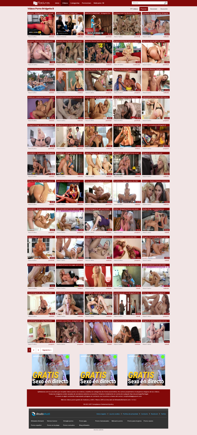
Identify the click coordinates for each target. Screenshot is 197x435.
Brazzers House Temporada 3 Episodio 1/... (41, 69)
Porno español (36, 425)
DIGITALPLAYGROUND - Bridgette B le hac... (97, 13)
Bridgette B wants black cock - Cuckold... (153, 153)
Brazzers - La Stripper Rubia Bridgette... (98, 321)
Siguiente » (46, 350)
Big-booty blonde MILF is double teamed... (154, 41)
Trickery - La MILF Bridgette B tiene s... (98, 237)
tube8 (167, 232)
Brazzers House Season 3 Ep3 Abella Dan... (69, 41)
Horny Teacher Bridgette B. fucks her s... (69, 69)
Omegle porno (68, 421)
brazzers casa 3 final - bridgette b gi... (69, 321)
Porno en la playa (53, 425)
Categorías (74, 3)
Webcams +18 (99, 3)
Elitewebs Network (37, 421)
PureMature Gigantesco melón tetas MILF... (69, 237)
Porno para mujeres (135, 421)
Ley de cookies (114, 414)
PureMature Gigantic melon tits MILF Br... (126, 181)
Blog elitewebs (84, 425)
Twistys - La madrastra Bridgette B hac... (154, 125)
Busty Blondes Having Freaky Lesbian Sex (127, 125)
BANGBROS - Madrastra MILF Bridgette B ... (41, 153)
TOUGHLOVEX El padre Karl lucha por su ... (69, 97)
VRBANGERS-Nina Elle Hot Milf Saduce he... (155, 97)
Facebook (154, 414)
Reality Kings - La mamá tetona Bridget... (153, 209)
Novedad (153, 9)
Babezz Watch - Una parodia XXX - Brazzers (125, 237)
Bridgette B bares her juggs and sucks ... (70, 265)
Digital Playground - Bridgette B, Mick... (98, 153)
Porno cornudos (69, 425)
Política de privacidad (130, 414)
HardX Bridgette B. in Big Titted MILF (40, 293)
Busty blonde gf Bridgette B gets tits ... (98, 97)
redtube (51, 37)
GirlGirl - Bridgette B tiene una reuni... (126, 209)
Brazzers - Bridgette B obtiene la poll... (41, 13)
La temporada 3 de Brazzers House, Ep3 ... (126, 13)
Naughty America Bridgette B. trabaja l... (155, 237)
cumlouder (136, 65)
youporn (109, 93)
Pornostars (86, 3)
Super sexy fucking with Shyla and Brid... (68, 181)
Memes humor (52, 421)
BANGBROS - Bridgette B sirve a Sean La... (69, 153)
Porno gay (83, 421)
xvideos (80, 93)
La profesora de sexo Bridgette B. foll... (127, 293)
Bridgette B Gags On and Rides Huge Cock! (40, 125)
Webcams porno (117, 421)
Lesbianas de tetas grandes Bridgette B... (155, 13)
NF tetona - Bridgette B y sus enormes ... (41, 265)
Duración (164, 9)
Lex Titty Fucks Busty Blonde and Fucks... (96, 69)
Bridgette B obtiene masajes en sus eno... (155, 321)
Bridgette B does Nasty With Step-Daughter (97, 125)
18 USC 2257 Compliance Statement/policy (98, 404)
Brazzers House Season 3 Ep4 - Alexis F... (98, 41)
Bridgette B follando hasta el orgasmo (127, 41)
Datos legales (101, 414)
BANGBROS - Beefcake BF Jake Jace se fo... (98, 293)
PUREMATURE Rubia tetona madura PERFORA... (68, 293)
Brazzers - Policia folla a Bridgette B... (40, 41)
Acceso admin (98, 430)
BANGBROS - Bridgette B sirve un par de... (126, 153)
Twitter (163, 414)
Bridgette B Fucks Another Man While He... (69, 125)
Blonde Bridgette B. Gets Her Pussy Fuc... (126, 97)
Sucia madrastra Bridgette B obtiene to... (97, 181)
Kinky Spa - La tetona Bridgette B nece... (154, 293)
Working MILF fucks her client (95, 265)
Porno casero (148, 421)
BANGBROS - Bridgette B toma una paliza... (39, 209)
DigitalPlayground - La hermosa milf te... (40, 237)
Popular (144, 9)
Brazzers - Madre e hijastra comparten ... (156, 181)
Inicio (57, 3)
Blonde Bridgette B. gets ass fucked (97, 209)
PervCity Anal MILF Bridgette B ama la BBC (40, 181)
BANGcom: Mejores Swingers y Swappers (153, 69)
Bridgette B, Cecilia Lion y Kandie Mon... (127, 321)
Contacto (144, 414)
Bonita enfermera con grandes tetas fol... (126, 265)
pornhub (109, 37)
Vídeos (65, 3)
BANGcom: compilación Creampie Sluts (41, 97)
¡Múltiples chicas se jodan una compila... (67, 13)
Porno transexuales (102, 421)
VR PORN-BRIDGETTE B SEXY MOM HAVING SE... (68, 209)
